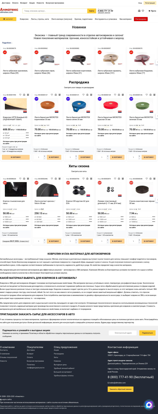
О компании (5, 354)
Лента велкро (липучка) (61, 19)
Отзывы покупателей (8, 357)
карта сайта (6, 399)
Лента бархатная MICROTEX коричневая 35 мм (46, 118)
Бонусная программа (35, 361)
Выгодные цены (60, 365)
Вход (140, 3)
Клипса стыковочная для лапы (14, 202)
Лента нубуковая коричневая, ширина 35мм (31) (79, 72)
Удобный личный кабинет (64, 368)
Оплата (30, 357)
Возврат (30, 354)
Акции (56, 350)
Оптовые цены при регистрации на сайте (15, 143)
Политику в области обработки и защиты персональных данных (55, 333)
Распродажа (140, 19)
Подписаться (147, 333)
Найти (91, 11)
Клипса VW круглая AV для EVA (77, 202)
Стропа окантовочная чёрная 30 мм (141, 202)
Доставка (31, 350)
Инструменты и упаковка (106, 19)
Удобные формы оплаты (64, 376)
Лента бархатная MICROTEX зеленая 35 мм (141, 118)
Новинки (57, 361)
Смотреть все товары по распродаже (79, 87)
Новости (3, 361)
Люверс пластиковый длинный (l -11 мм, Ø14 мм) (109, 202)
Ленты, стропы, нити (40, 19)
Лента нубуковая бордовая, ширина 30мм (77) (141, 72)
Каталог (8, 19)
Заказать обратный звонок (121, 389)
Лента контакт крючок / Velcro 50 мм (45, 202)
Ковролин (24, 19)
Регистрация (150, 3)
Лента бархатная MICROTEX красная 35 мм (110, 118)
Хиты (56, 357)
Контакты (4, 350)
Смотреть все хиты (79, 171)
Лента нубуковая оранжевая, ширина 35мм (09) (15, 72)
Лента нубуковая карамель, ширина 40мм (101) (109, 72)
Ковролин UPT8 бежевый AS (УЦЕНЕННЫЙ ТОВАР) (15, 118)
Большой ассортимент (63, 372)
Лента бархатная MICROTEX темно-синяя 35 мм (78, 118)
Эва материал (125, 19)
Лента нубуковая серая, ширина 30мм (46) (45, 72)
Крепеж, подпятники (83, 19)
